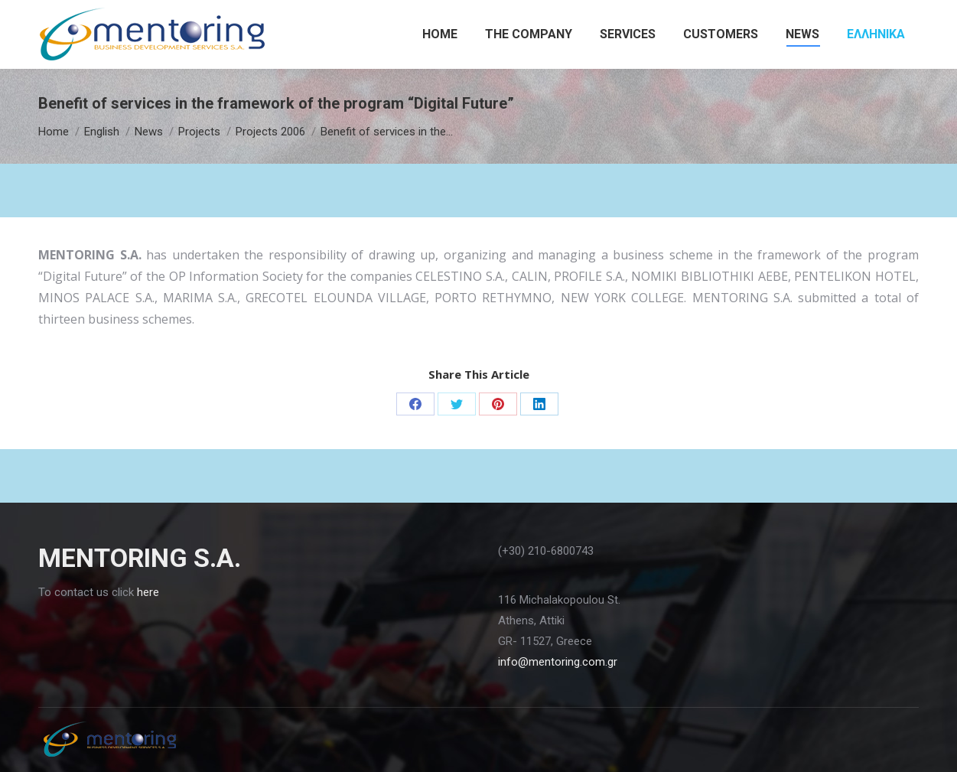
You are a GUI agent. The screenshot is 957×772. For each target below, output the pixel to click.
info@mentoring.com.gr (557, 662)
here (148, 592)
